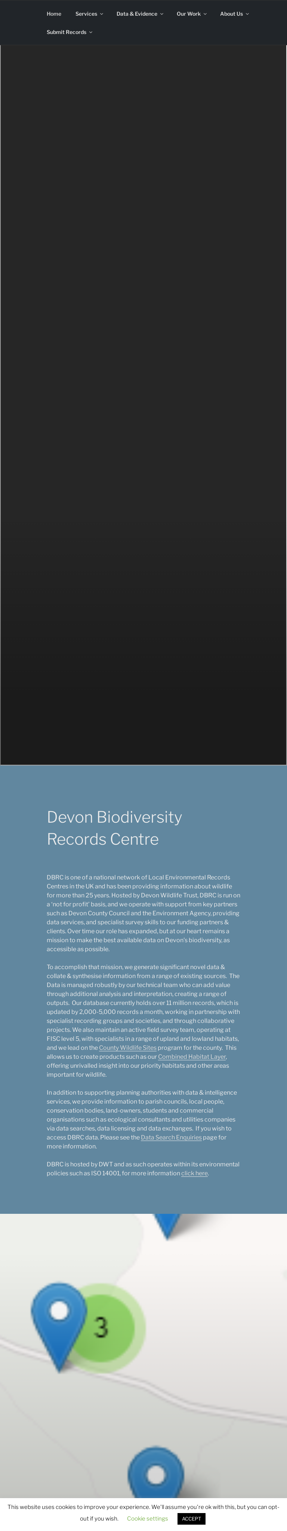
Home (54, 13)
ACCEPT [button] (191, 1519)
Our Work (192, 13)
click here (194, 1173)
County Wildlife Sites (128, 1047)
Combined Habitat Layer (192, 1056)
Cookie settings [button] (147, 1518)
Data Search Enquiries (171, 1137)
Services (89, 13)
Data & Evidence (140, 13)
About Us (235, 13)
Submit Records (70, 32)
